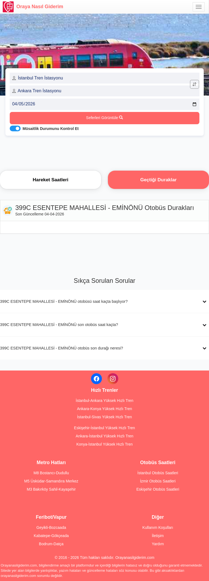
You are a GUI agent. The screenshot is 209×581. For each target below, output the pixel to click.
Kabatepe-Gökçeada (51, 535)
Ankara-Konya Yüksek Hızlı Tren (104, 409)
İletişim (158, 535)
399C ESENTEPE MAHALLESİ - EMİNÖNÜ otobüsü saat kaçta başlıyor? (64, 301)
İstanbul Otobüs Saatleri (157, 473)
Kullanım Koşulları (158, 527)
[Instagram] (112, 378)
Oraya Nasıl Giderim (33, 6)
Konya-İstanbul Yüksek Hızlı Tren (104, 444)
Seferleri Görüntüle (104, 117)
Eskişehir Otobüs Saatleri (157, 489)
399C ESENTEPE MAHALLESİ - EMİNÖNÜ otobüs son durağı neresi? (61, 348)
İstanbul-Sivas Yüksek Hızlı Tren (104, 417)
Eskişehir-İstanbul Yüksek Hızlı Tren (104, 428)
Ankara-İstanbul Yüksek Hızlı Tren (104, 436)
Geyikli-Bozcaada (51, 527)
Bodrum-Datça (51, 544)
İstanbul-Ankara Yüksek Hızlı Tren (104, 400)
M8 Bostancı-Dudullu (51, 473)
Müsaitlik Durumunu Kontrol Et (51, 128)
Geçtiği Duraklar (158, 179)
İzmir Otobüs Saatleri (158, 481)
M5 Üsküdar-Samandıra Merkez (51, 481)
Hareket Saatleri (50, 179)
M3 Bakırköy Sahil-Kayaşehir (51, 489)
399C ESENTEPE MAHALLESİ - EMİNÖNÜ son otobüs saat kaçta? (59, 324)
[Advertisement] (104, 151)
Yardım (158, 544)
